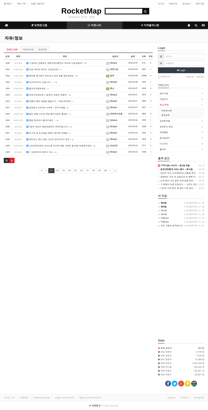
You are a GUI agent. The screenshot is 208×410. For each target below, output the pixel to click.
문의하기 (185, 397)
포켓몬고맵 (39, 25)
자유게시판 (28, 49)
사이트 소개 (9, 397)
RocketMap (81, 11)
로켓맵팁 (164, 132)
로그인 (161, 3)
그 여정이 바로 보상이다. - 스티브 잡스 (177, 184)
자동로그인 (164, 76)
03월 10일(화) (37, 3)
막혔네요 (163, 217)
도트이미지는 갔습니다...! (41, 82)
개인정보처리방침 (41, 397)
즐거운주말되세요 (37, 88)
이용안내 (171, 397)
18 (93, 170)
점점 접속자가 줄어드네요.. (42, 120)
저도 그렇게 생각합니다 (170, 225)
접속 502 (200, 3)
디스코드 (164, 143)
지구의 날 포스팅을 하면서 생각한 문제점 (48, 132)
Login (181, 70)
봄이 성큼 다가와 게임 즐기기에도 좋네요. (48, 113)
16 (81, 170)
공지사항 (164, 93)
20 (105, 170)
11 (51, 170)
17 (87, 170)
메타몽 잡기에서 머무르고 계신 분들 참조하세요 (51, 75)
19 (99, 170)
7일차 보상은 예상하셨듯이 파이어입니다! (49, 126)
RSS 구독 (21, 3)
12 (57, 170)
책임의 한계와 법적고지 (90, 397)
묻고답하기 (165, 137)
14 (69, 170)
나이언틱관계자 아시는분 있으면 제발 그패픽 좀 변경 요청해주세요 (60, 145)
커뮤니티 (94, 25)
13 (63, 170)
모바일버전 (199, 397)
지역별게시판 (150, 25)
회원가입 (173, 3)
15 (75, 170)
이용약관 (24, 397)
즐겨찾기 (8, 3)
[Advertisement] (78, 201)
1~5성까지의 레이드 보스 (41, 151)
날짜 (133, 56)
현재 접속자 (166, 347)
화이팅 (162, 210)
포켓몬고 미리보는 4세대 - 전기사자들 (47, 107)
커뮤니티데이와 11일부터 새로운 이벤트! (48, 94)
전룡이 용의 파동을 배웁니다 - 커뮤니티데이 (50, 101)
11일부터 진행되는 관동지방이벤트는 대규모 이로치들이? (56, 62)
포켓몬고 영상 (166, 126)
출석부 (163, 149)
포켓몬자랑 (165, 120)
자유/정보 (14, 38)
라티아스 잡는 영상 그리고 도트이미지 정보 (49, 139)
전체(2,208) (12, 49)
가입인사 (164, 99)
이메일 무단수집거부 (64, 397)
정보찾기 (186, 3)
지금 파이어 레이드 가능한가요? (44, 69)
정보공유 (43, 49)
